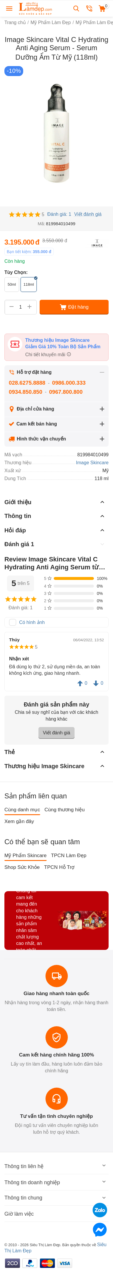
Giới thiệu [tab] (55, 501)
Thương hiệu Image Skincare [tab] (55, 765)
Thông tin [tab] (55, 515)
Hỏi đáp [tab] (55, 530)
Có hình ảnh (32, 622)
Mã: (41, 223)
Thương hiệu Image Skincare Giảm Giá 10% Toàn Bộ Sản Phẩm (62, 343)
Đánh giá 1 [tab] (55, 544)
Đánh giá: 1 (59, 214)
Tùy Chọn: (16, 272)
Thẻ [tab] (55, 751)
